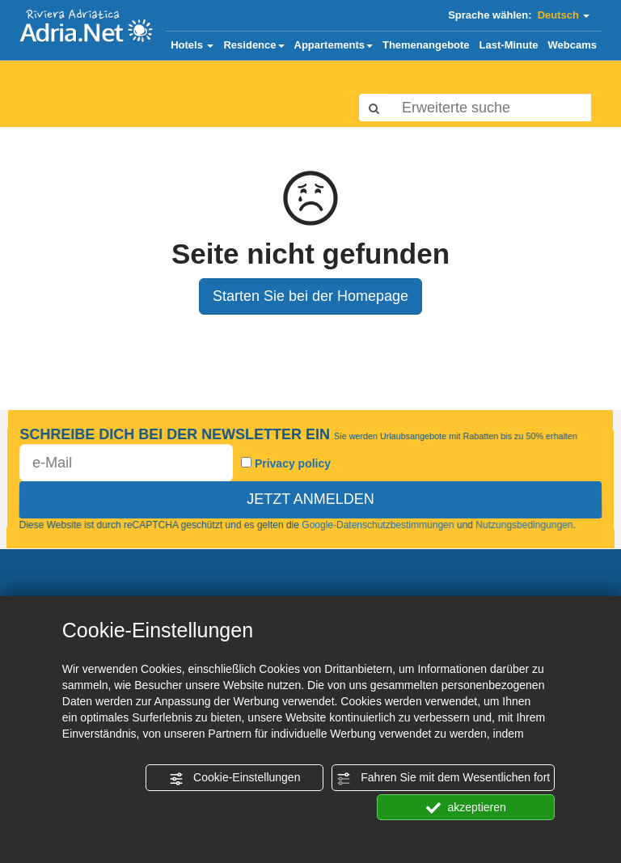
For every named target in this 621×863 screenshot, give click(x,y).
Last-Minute (509, 45)
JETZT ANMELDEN (310, 499)
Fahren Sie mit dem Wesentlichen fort (443, 778)
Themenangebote (426, 45)
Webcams (572, 45)
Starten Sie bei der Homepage (310, 296)
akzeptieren (466, 808)
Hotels (192, 45)
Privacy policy (293, 464)
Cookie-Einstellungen (234, 778)
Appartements (333, 45)
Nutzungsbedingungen (525, 525)
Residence (253, 45)
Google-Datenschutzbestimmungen (378, 525)
